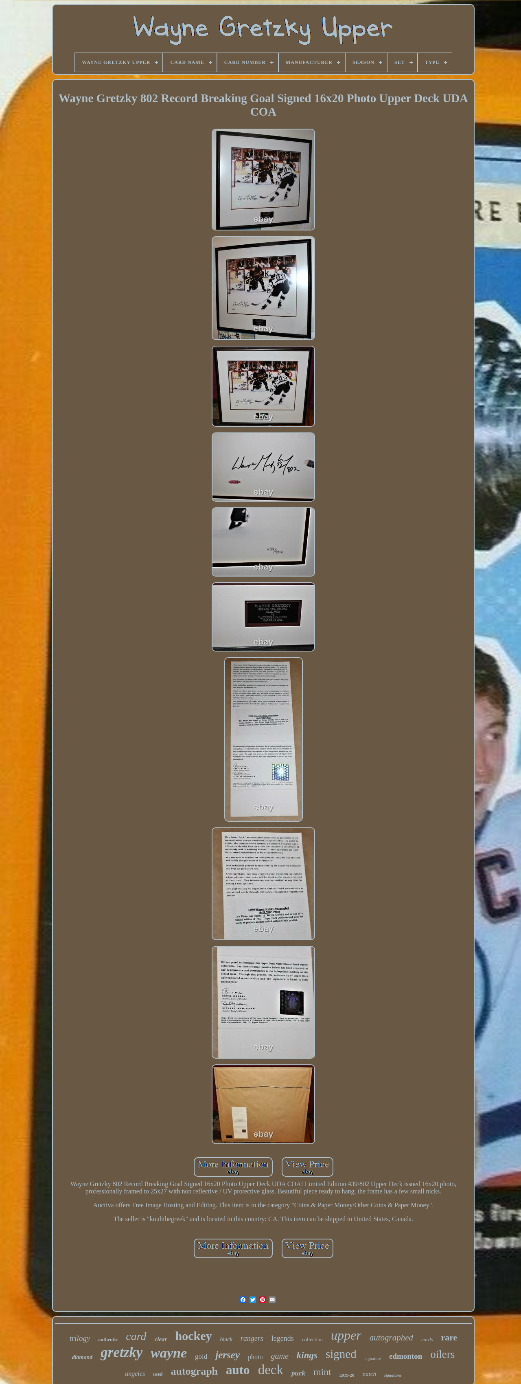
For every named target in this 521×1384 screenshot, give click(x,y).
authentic (108, 1339)
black (226, 1339)
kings (307, 1355)
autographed (391, 1337)
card (136, 1336)
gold (201, 1356)
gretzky (121, 1352)
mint (322, 1371)
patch (369, 1374)
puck (298, 1373)
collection (312, 1339)
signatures (393, 1375)
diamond (82, 1357)
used (157, 1374)
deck (270, 1369)
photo (255, 1356)
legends (282, 1338)
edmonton (405, 1356)
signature (373, 1358)
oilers (442, 1354)
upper (346, 1335)
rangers (252, 1338)
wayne (169, 1352)
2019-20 (347, 1375)
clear (161, 1339)
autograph (194, 1371)
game (279, 1355)
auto (238, 1370)
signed (341, 1353)
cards (427, 1339)
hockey (193, 1335)
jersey (227, 1354)
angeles (135, 1373)
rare (449, 1337)
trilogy (80, 1338)
